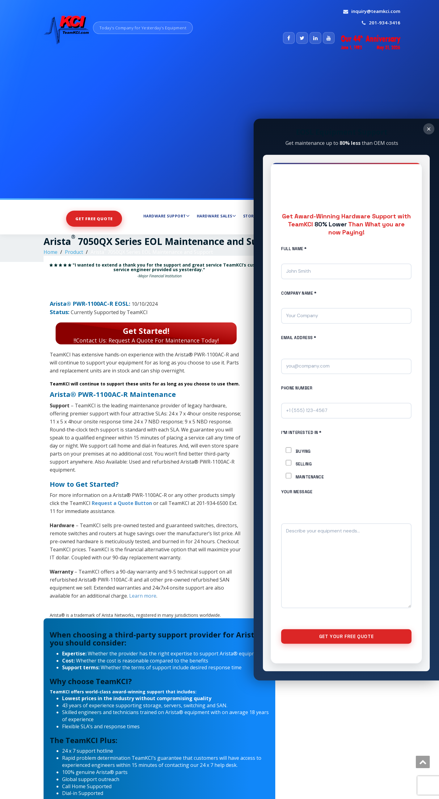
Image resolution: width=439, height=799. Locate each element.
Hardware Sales (216, 216)
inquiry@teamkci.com (375, 11)
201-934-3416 (384, 22)
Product (74, 252)
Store (249, 216)
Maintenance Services (293, 216)
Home (50, 252)
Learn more (142, 595)
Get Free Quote (94, 218)
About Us (339, 216)
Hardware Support (166, 216)
